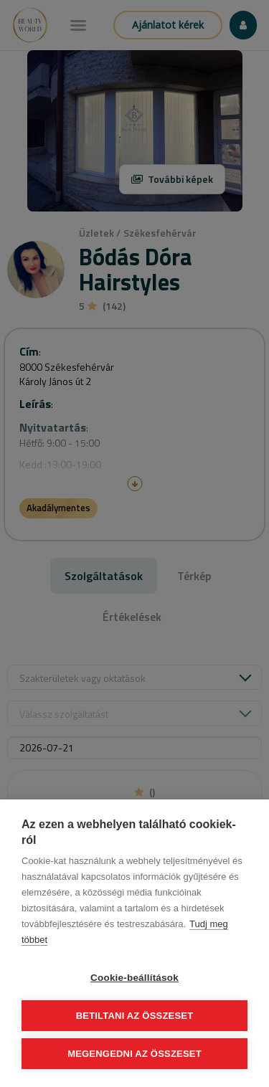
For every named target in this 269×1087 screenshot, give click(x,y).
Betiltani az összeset (135, 1015)
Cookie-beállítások (134, 977)
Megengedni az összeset (134, 1053)
